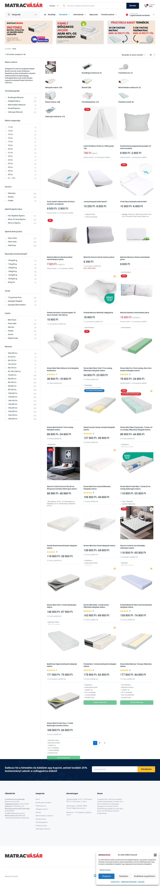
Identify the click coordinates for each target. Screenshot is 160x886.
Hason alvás (12, 238)
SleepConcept (13, 338)
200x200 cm (12, 353)
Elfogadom (106, 876)
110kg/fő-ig (12, 264)
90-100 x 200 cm (14, 371)
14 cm (10, 131)
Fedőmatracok (41, 806)
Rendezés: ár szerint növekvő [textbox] (132, 55)
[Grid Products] (151, 55)
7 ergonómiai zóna (14, 297)
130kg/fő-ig (12, 271)
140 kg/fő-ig (12, 275)
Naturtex (11, 327)
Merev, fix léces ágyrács (17, 219)
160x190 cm (12, 415)
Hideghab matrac (14, 101)
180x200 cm (12, 419)
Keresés (132, 6)
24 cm (10, 160)
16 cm (10, 138)
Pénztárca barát (41, 825)
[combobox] (133, 55)
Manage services (105, 870)
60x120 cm (12, 360)
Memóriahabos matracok (17, 105)
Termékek (63, 15)
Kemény (11, 197)
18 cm (10, 145)
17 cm (10, 142)
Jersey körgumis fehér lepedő (95, 202)
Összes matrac (41, 819)
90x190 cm (12, 389)
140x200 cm (12, 404)
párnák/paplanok (14, 108)
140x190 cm (12, 400)
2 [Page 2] (99, 743)
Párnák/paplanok (42, 822)
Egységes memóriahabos (17, 305)
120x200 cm (12, 397)
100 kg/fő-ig (12, 260)
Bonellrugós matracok (15, 97)
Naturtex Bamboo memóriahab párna (134, 313)
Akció (38, 799)
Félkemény (11, 193)
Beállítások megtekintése (144, 876)
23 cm (10, 156)
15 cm (10, 134)
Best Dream (12, 320)
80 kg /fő (11, 282)
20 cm (10, 149)
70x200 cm (12, 375)
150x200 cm (12, 408)
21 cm (10, 153)
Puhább (10, 200)
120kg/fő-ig (12, 268)
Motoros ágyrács (14, 223)
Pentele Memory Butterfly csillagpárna (98, 313)
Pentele (10, 331)
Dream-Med (12, 323)
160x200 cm (12, 411)
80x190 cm (12, 382)
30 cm (10, 174)
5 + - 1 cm (11, 178)
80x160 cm (12, 368)
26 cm (10, 167)
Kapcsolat (141, 881)
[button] (155, 855)
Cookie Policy (115, 881)
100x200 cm (12, 393)
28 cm (10, 171)
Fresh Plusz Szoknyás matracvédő (133, 202)
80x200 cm (12, 379)
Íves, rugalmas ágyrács (16, 216)
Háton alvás (12, 242)
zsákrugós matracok (15, 112)
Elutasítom (123, 876)
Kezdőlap (49, 15)
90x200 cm (12, 386)
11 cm (10, 127)
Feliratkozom (146, 769)
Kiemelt (38, 812)
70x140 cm (12, 364)
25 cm (10, 163)
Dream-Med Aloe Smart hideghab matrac (99, 546)
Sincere (10, 334)
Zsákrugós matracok (43, 829)
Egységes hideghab (15, 301)
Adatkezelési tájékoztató (129, 881)
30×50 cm (11, 357)
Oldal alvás (12, 245)
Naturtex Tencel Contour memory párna (99, 257)
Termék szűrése (107, 15)
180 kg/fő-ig (12, 279)
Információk (78, 15)
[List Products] (154, 55)
